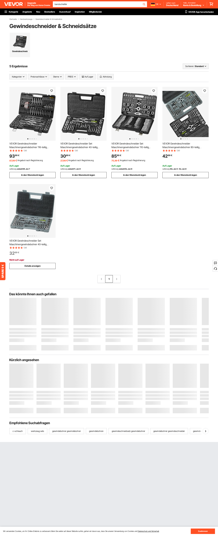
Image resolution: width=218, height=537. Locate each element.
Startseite (13, 19)
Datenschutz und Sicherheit (148, 531)
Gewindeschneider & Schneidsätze (48, 19)
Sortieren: (189, 66)
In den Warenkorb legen (32, 175)
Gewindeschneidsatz (20, 51)
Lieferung (13, 169)
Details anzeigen (33, 266)
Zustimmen (203, 531)
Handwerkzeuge (26, 19)
